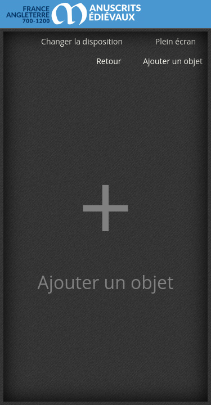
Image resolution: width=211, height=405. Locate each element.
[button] (105, 217)
